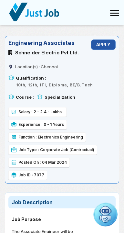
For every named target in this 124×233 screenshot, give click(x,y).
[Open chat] (105, 214)
